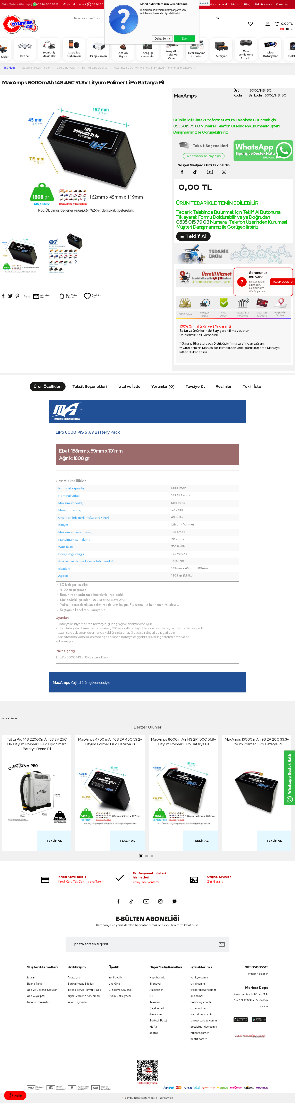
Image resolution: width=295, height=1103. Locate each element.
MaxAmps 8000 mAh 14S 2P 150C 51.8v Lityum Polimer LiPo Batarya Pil (183, 741)
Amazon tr (156, 990)
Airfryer (221, 49)
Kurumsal (282, 4)
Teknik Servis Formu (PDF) (84, 990)
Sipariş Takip (34, 983)
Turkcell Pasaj (158, 1020)
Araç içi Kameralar (147, 49)
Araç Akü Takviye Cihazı (172, 49)
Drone (24, 49)
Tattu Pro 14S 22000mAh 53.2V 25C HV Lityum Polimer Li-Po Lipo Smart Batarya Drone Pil (37, 744)
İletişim (31, 977)
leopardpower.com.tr (203, 990)
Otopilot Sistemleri (73, 49)
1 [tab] (141, 856)
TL (283, 23)
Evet (184, 38)
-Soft (126, 1098)
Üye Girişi (114, 983)
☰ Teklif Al (193, 236)
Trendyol (155, 983)
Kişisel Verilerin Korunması (84, 996)
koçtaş (154, 1033)
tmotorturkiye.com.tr (204, 1020)
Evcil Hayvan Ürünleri (196, 49)
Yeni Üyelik (115, 977)
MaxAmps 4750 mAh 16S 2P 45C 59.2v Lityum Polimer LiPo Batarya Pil (110, 741)
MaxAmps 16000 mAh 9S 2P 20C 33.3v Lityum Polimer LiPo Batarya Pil (257, 741)
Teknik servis (263, 4)
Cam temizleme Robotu (245, 49)
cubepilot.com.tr (201, 1008)
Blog (247, 4)
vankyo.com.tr (199, 977)
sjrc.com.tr (197, 996)
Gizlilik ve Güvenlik (120, 990)
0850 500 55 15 (45, 4)
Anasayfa (74, 977)
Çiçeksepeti (157, 1008)
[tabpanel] (36, 794)
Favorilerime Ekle (92, 296)
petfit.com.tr (199, 1039)
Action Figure (123, 49)
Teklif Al (54, 841)
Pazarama (156, 1014)
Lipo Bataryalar (270, 49)
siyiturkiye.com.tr (201, 1014)
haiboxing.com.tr (201, 1002)
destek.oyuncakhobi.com (223, 4)
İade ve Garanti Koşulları (42, 990)
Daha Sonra (162, 38)
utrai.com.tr (198, 983)
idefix (153, 1026)
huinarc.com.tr (200, 1033)
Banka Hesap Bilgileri (81, 983)
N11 (151, 996)
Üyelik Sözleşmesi (120, 996)
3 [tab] (152, 856)
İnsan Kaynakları (78, 1002)
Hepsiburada (157, 977)
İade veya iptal (36, 996)
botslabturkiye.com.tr (204, 1026)
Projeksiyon (98, 49)
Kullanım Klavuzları (38, 1002)
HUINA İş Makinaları (49, 49)
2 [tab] (146, 856)
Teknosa (155, 1002)
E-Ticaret (136, 1098)
